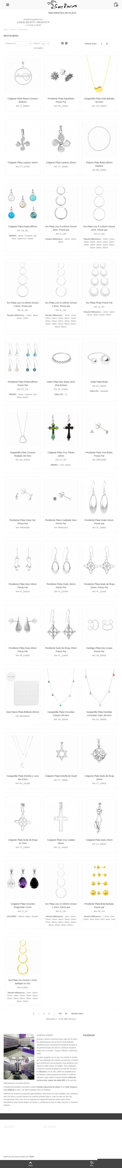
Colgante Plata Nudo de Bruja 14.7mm (22, 842)
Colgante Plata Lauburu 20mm (61, 162)
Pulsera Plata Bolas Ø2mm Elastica (99, 164)
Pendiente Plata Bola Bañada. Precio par (99, 905)
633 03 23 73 (43, 22)
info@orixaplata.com (33, 19)
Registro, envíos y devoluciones (19, 1139)
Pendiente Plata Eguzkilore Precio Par (61, 100)
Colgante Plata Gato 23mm (99, 840)
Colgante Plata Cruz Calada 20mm (61, 842)
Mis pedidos (50, 1136)
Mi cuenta (49, 1132)
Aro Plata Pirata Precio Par (99, 302)
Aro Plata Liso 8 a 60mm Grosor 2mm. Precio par (99, 228)
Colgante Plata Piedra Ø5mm (22, 226)
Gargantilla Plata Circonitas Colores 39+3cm (60, 714)
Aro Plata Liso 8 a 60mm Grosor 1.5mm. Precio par (61, 304)
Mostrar (37, 43)
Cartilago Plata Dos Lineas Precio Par (99, 650)
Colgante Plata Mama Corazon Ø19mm (23, 100)
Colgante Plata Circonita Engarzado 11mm (23, 905)
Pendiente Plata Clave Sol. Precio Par (23, 522)
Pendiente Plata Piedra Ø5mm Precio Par (23, 383)
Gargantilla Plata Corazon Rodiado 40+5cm (22, 454)
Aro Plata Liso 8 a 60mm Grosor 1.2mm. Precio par (61, 905)
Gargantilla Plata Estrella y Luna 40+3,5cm (23, 778)
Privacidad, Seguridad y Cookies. (20, 1142)
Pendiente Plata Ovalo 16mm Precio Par (61, 586)
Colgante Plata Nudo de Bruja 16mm (99, 778)
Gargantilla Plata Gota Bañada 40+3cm (99, 100)
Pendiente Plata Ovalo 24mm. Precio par (99, 522)
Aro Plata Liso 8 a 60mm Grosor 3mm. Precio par (61, 228)
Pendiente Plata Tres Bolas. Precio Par (99, 454)
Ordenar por (10, 43)
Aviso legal (10, 1132)
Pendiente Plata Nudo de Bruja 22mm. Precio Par (99, 586)
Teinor (31, 1157)
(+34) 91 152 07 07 (26, 22)
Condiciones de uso (14, 1136)
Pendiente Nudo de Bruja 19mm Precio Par (61, 650)
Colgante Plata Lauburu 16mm (23, 162)
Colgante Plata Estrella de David (61, 776)
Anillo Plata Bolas (99, 382)
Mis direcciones (52, 1139)
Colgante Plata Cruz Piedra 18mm (60, 454)
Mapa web (10, 1145)
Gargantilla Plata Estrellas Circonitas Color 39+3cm (99, 714)
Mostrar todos (91, 44)
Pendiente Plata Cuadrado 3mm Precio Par (61, 522)
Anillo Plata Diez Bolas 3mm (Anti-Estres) (61, 383)
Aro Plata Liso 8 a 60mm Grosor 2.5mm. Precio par (23, 304)
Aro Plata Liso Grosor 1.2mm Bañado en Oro (22, 982)
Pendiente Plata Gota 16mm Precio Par (23, 650)
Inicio (6, 29)
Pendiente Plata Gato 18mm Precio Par (23, 586)
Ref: (18, 106)
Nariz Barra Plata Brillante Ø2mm (22, 712)
